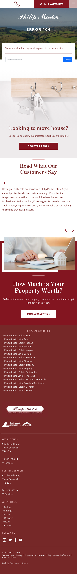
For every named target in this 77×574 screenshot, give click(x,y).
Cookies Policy (44, 555)
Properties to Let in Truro (15, 339)
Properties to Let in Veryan (16, 353)
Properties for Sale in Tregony (18, 364)
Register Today (38, 146)
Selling (6, 506)
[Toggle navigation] (73, 3)
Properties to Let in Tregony (17, 368)
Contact (7, 525)
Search (67, 59)
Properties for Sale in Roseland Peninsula (24, 379)
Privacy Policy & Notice (26, 555)
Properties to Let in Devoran (17, 390)
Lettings (7, 510)
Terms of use (8, 555)
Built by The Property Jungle (15, 563)
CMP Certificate (9, 557)
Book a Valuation (38, 313)
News (6, 521)
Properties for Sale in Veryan (17, 350)
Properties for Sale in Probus (17, 342)
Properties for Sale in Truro (16, 335)
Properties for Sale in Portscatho (19, 372)
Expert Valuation (51, 3)
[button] (65, 230)
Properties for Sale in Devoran (18, 386)
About (6, 514)
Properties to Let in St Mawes (17, 361)
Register (7, 517)
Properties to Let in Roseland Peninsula (23, 383)
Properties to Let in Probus (16, 346)
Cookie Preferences (62, 555)
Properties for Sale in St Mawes (18, 357)
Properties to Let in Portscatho (18, 375)
